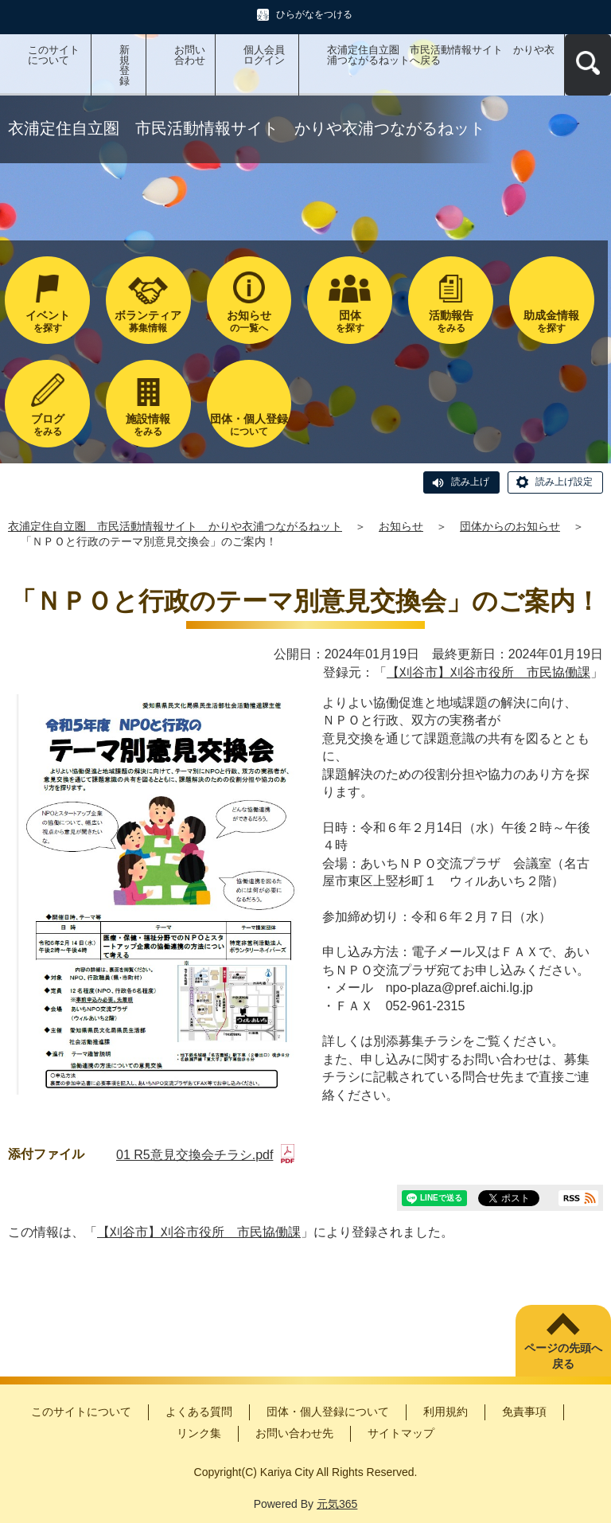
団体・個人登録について (328, 1411)
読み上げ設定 (564, 481)
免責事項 (524, 1411)
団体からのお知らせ (510, 526)
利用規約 (445, 1411)
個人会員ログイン (264, 55)
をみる (451, 321)
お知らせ (401, 526)
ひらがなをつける (314, 14)
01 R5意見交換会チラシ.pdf (205, 1155)
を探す (47, 321)
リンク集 (199, 1433)
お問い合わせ (189, 55)
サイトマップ (401, 1433)
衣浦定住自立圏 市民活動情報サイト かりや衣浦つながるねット (175, 526)
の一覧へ (249, 321)
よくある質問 (198, 1411)
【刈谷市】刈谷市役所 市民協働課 (488, 672)
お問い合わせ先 (294, 1433)
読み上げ (470, 481)
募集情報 (148, 321)
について (249, 424)
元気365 (337, 1504)
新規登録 (124, 65)
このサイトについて (54, 55)
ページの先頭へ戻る (563, 1355)
